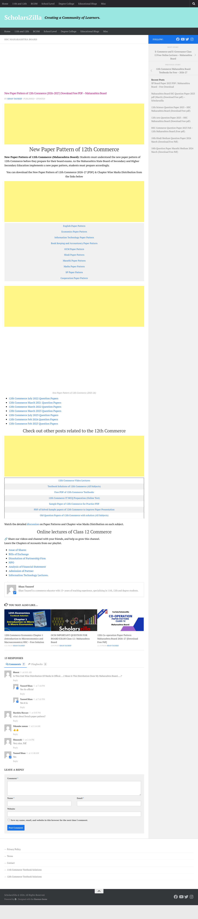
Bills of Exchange (19, 554)
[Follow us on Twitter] (187, 39)
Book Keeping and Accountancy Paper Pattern (74, 243)
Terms (10, 856)
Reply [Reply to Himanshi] (15, 747)
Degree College (66, 3)
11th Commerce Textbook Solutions (24, 869)
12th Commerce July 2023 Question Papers (33, 415)
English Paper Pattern (74, 225)
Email (80, 798)
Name (10, 798)
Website (11, 808)
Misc (103, 3)
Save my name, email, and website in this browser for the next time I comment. (49, 820)
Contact (11, 862)
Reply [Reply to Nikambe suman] (15, 734)
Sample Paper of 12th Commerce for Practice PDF (74, 503)
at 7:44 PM (40, 686)
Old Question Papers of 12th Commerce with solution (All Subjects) (74, 515)
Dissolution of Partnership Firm (27, 558)
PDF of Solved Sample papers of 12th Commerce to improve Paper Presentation (74, 509)
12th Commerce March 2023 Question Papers (35, 411)
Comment (12, 778)
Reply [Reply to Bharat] (15, 680)
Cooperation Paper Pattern (74, 278)
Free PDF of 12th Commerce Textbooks (74, 492)
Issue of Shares (17, 550)
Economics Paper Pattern (74, 231)
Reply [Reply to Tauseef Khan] (22, 694)
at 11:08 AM (34, 753)
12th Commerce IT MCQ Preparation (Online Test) (74, 498)
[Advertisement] (74, 69)
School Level (48, 3)
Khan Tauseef (14, 98)
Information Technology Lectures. (28, 575)
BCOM (34, 3)
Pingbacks (37, 664)
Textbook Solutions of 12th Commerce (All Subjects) (74, 486)
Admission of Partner (21, 571)
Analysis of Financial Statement (27, 566)
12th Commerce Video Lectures (74, 480)
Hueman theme (40, 899)
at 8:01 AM (27, 672)
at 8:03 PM (36, 712)
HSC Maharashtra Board (20, 39)
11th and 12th (19, 3)
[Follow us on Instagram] (192, 39)
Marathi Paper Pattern (74, 260)
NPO (11, 562)
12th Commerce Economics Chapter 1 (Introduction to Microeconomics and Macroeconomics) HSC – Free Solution (24, 639)
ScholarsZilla (23, 17)
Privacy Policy (14, 849)
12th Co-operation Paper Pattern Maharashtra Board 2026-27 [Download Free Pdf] (117, 639)
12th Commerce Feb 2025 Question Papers (33, 423)
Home (5, 3)
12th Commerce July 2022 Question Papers (33, 398)
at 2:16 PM (29, 739)
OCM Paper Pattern (74, 249)
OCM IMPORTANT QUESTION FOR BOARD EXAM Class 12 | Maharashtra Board (70, 639)
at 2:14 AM (35, 726)
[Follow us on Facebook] (178, 39)
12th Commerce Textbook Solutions (24, 876)
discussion (33, 524)
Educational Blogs (87, 3)
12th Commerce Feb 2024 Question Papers (33, 419)
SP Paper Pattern (74, 272)
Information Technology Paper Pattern (74, 237)
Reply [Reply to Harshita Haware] (15, 720)
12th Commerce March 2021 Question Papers (35, 402)
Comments (15, 664)
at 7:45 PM (40, 699)
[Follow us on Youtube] (182, 39)
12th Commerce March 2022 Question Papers (35, 406)
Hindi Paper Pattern (74, 254)
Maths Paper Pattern (74, 266)
